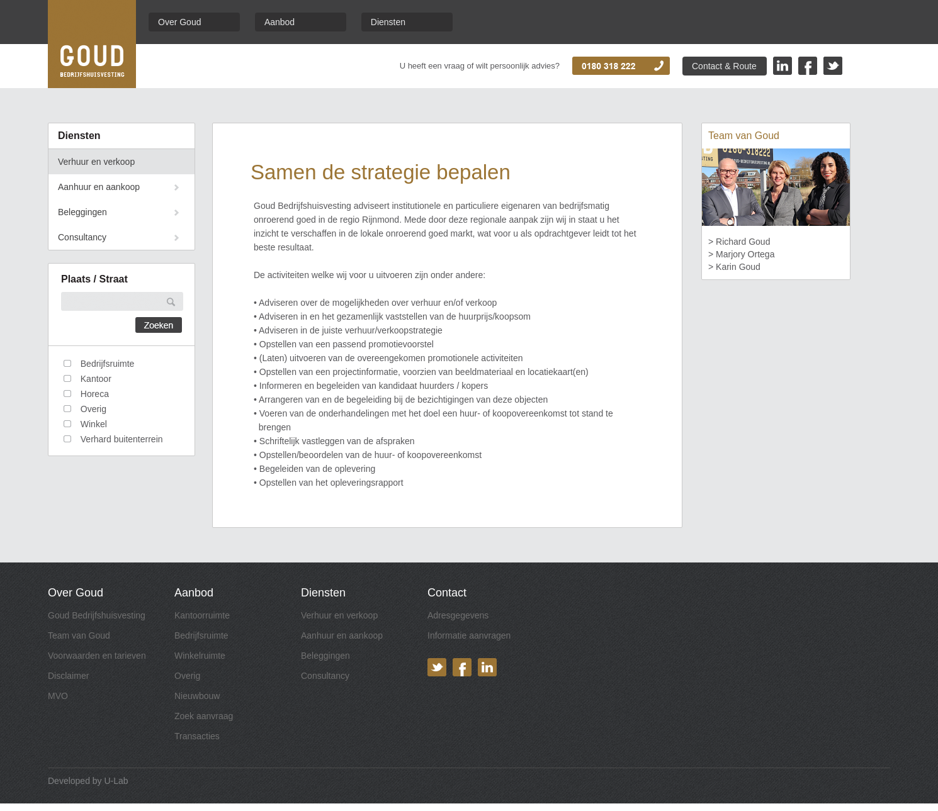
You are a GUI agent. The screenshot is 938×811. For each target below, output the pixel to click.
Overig (187, 676)
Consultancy (82, 237)
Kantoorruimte (202, 615)
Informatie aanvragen (469, 635)
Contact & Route (724, 66)
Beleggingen (82, 212)
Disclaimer (68, 676)
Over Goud (179, 22)
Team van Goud (79, 635)
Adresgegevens (458, 615)
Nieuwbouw (197, 696)
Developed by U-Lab (88, 781)
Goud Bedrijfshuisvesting (96, 615)
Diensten (388, 22)
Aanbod (279, 22)
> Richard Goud (739, 242)
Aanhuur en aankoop (99, 187)
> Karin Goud (734, 267)
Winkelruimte (199, 656)
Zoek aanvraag (203, 716)
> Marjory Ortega (741, 254)
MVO (58, 696)
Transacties (197, 736)
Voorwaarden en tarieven (97, 656)
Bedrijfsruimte (201, 635)
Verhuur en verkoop (96, 162)
